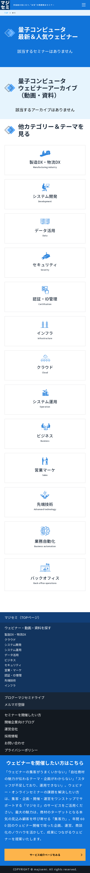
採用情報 (11, 735)
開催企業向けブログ (19, 721)
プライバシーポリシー (21, 749)
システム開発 (12, 645)
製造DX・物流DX (15, 634)
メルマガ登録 (14, 704)
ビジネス (10, 660)
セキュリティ (12, 665)
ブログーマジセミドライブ (24, 697)
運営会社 (11, 728)
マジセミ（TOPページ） (22, 617)
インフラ (10, 685)
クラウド (10, 639)
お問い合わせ (14, 742)
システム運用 (12, 650)
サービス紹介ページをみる (45, 854)
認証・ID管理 (13, 675)
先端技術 (10, 680)
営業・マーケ (13, 670)
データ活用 (11, 655)
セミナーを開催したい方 (22, 714)
